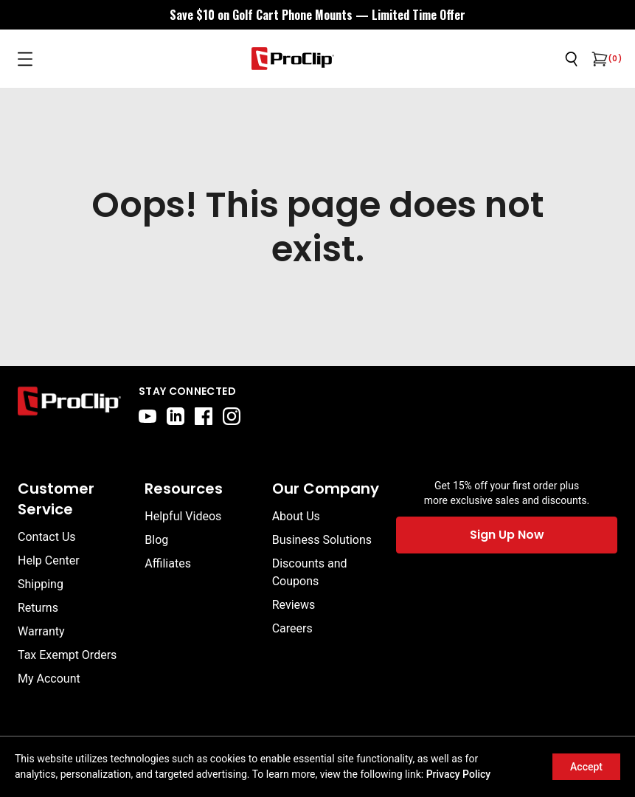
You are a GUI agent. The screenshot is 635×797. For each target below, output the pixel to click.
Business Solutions (322, 540)
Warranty (41, 631)
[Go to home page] (69, 404)
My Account (49, 679)
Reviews (294, 605)
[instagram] (231, 416)
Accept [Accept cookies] (586, 767)
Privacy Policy (458, 774)
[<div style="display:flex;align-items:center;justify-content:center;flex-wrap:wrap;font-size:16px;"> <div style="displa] (317, 15)
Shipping (40, 584)
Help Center (49, 560)
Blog (156, 540)
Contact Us (47, 537)
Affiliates (168, 563)
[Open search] (571, 59)
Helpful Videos (183, 516)
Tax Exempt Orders (67, 655)
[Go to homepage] (292, 58)
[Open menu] (25, 59)
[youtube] (147, 416)
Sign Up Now (507, 534)
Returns (38, 608)
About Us (296, 516)
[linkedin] (175, 416)
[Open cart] (598, 59)
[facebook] (203, 416)
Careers (292, 628)
